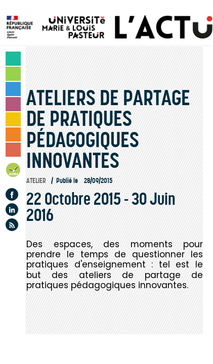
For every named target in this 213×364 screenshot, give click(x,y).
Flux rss (12, 224)
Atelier (36, 180)
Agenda (13, 171)
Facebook (12, 194)
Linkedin (12, 209)
